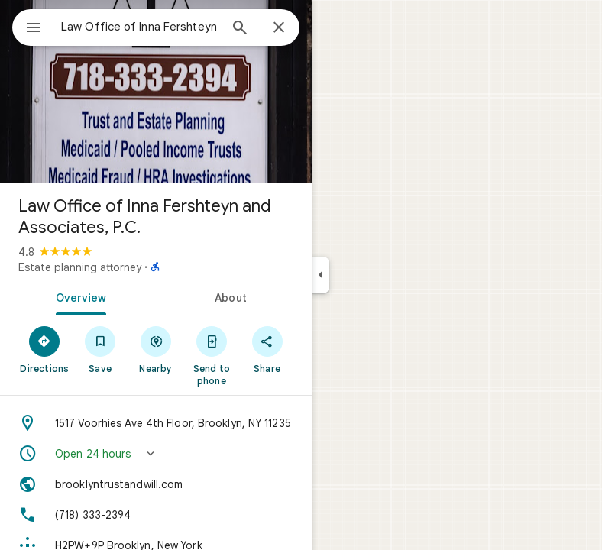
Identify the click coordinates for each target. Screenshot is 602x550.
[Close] (278, 28)
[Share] (267, 349)
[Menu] (33, 29)
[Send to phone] (211, 355)
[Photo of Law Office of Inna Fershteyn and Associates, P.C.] (156, 91)
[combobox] (139, 27)
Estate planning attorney (79, 267)
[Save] (100, 349)
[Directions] (45, 349)
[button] (156, 453)
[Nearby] (156, 349)
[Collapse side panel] (320, 275)
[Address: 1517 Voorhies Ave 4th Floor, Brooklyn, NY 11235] (156, 423)
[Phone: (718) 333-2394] (156, 515)
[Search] (240, 29)
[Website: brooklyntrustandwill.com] (156, 484)
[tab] (78, 296)
